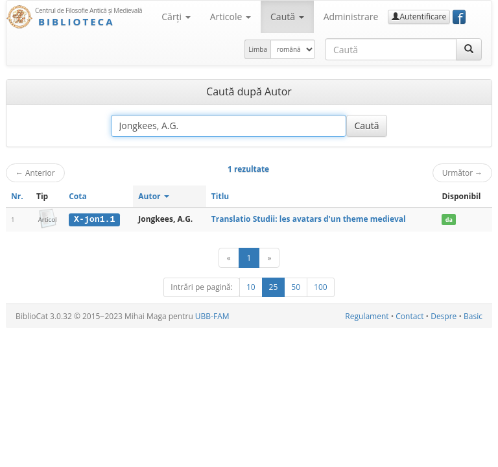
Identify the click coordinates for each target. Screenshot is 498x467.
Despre (443, 316)
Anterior (35, 172)
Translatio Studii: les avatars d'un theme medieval (308, 218)
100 (320, 287)
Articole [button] (230, 16)
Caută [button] (287, 16)
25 (273, 287)
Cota (78, 196)
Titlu (220, 196)
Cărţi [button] (175, 16)
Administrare (351, 16)
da (449, 219)
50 (295, 287)
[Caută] (469, 49)
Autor (153, 196)
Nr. (17, 196)
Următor (462, 172)
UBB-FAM (212, 316)
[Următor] (269, 258)
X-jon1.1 (94, 219)
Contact (409, 316)
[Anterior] (229, 258)
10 (250, 287)
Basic (473, 316)
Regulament (366, 316)
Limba (257, 49)
